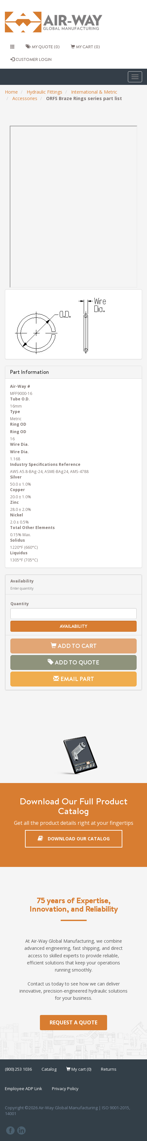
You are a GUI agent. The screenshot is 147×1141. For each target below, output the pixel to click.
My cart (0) (85, 47)
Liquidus (19, 552)
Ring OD (18, 424)
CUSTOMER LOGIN (31, 59)
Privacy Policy (65, 1088)
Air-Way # (20, 386)
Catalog (49, 1069)
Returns (108, 1069)
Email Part (73, 679)
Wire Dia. (19, 444)
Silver (16, 476)
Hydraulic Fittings (44, 92)
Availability (22, 580)
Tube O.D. (20, 398)
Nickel (16, 514)
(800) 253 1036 (18, 1069)
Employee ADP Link (23, 1088)
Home (11, 92)
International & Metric (94, 92)
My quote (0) (43, 47)
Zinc (14, 502)
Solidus (17, 540)
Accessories (24, 98)
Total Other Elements (32, 527)
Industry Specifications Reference (45, 464)
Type (15, 411)
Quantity (19, 603)
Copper (17, 489)
